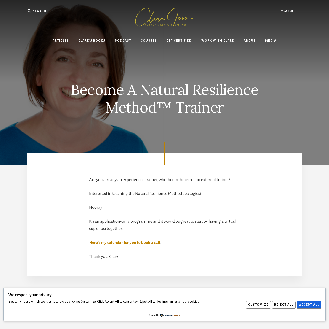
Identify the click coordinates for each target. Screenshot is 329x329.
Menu (288, 11)
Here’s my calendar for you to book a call (125, 242)
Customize (255, 304)
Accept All (308, 304)
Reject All (282, 304)
